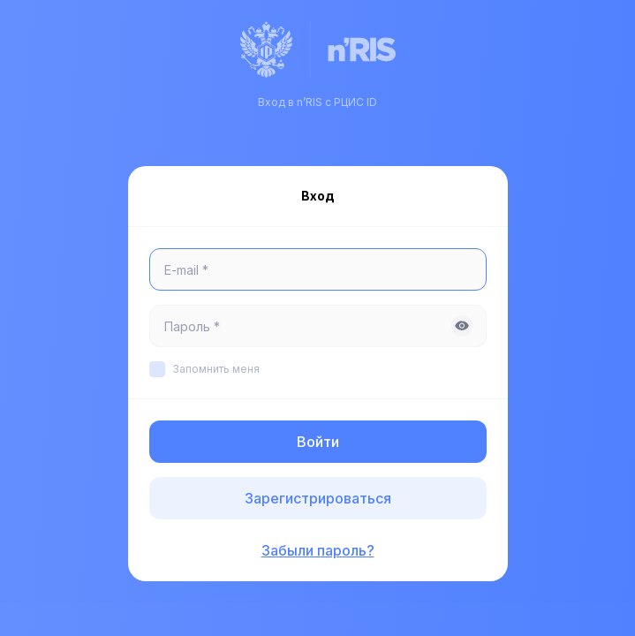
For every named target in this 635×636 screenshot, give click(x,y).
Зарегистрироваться (318, 498)
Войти (318, 441)
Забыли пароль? (317, 550)
